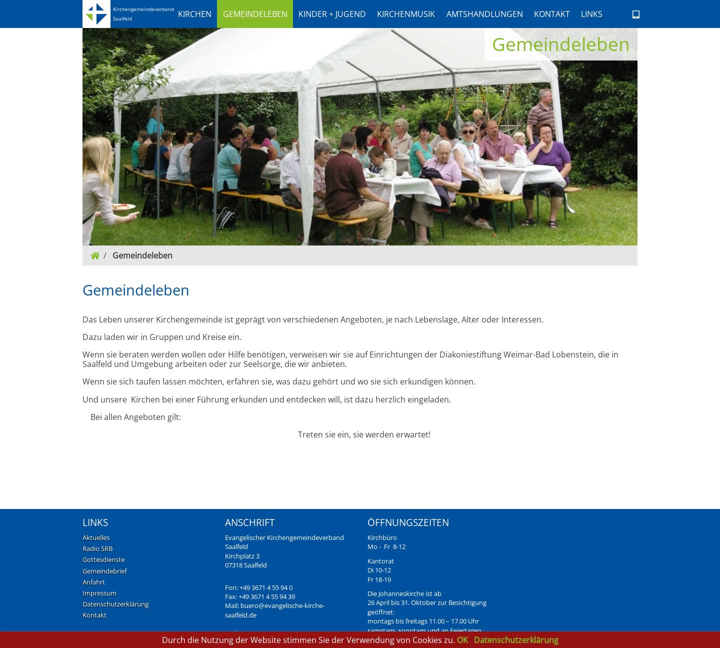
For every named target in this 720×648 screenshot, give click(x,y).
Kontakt (552, 14)
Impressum (99, 593)
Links (591, 14)
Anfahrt (93, 582)
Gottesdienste (103, 559)
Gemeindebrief (104, 571)
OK (463, 640)
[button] (194, 14)
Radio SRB (97, 548)
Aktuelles (96, 537)
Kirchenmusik (406, 14)
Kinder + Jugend (332, 14)
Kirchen (195, 14)
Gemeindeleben (255, 14)
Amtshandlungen (484, 14)
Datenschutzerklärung (115, 604)
